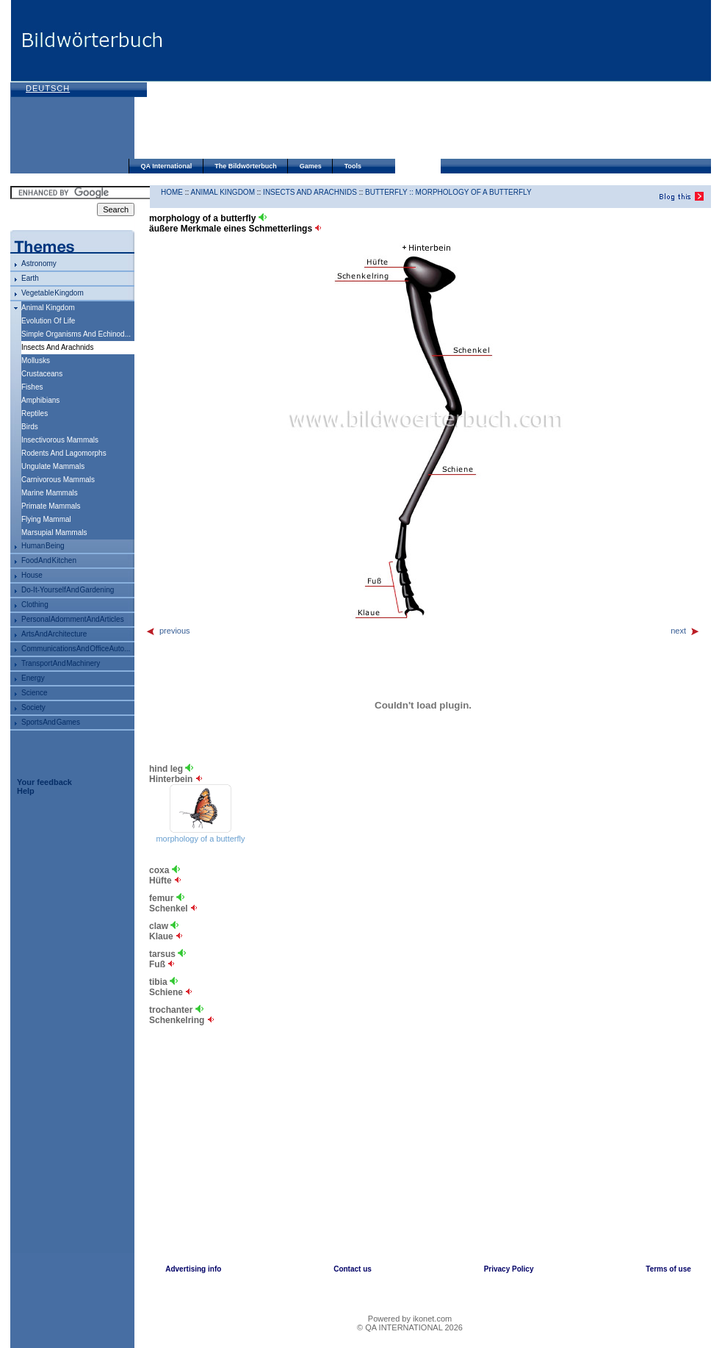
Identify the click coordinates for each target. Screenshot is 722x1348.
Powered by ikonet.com (410, 1318)
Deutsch (48, 88)
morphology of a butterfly (474, 192)
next (685, 630)
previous (167, 630)
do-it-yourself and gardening (67, 590)
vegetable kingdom (52, 293)
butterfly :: (390, 192)
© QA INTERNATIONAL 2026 (410, 1327)
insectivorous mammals (59, 440)
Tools (352, 166)
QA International (166, 166)
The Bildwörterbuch (245, 166)
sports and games (50, 722)
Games (311, 166)
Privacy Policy (509, 1269)
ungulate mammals (52, 466)
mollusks (35, 360)
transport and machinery (60, 663)
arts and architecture (54, 634)
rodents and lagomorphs (64, 453)
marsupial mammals (54, 532)
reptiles (34, 413)
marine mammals (49, 493)
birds (29, 427)
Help (26, 790)
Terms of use (668, 1269)
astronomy (39, 263)
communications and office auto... (75, 649)
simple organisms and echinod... (76, 334)
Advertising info (193, 1269)
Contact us (352, 1269)
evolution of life (48, 321)
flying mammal (46, 519)
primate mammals (51, 506)
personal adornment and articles (72, 619)
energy (33, 678)
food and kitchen (48, 560)
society (33, 707)
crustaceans (41, 374)
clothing (34, 604)
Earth (30, 278)
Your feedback (44, 782)
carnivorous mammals (58, 480)
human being (43, 546)
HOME (172, 192)
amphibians (40, 400)
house (32, 575)
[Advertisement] (252, 80)
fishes (32, 387)
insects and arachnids (310, 192)
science (34, 693)
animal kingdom (48, 308)
